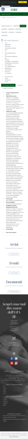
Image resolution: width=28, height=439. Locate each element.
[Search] (5, 6)
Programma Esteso (7, 88)
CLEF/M (5, 403)
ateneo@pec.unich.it (15, 344)
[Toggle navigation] (25, 6)
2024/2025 (19, 32)
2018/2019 (16, 26)
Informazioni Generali (8, 85)
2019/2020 (23, 26)
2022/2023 (18, 29)
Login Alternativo (14, 436)
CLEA (4, 388)
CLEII (4, 393)
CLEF (4, 391)
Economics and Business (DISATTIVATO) (14, 415)
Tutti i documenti (14, 291)
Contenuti (19, 85)
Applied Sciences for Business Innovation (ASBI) (14, 420)
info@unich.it (15, 342)
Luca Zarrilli (8, 73)
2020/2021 (4, 29)
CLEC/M (5, 401)
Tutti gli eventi (14, 272)
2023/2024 (11, 32)
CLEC (4, 390)
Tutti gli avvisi (14, 254)
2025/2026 (4, 35)
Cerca (12, 6)
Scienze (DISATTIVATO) (9, 417)
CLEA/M (5, 398)
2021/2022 (11, 29)
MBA (4, 405)
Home (3, 17)
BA (4, 386)
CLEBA (5, 399)
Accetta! (22, 2)
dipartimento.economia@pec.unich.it (15, 380)
